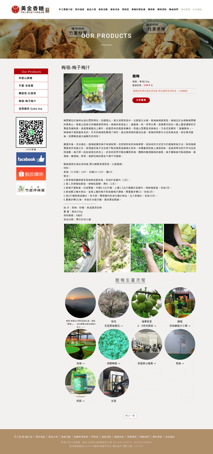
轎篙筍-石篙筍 (25, 91)
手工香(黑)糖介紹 (23, 437)
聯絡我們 (145, 437)
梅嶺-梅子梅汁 (25, 98)
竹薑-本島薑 (23, 84)
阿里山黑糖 (23, 77)
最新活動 (66, 437)
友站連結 (170, 437)
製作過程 (40, 437)
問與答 (95, 437)
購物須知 (119, 437)
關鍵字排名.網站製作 (111, 446)
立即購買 (141, 100)
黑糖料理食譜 (81, 437)
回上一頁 (130, 415)
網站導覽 (157, 437)
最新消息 (106, 437)
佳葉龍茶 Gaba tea (28, 105)
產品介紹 (53, 437)
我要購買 (132, 437)
